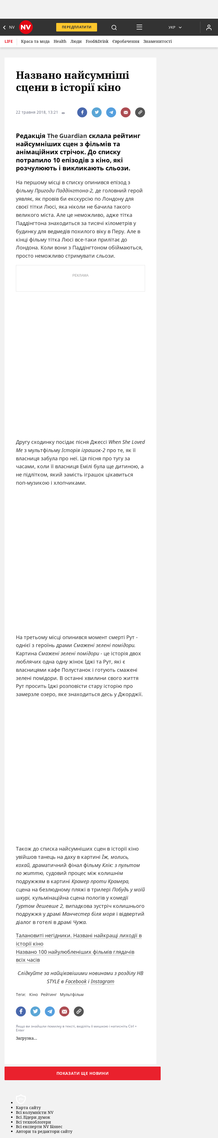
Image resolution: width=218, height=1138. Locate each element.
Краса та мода (35, 41)
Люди (76, 41)
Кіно (33, 994)
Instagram (102, 981)
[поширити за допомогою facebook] (82, 112)
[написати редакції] (126, 112)
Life (9, 41)
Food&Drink (97, 41)
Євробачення (125, 41)
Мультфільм (71, 994)
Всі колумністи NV (34, 1112)
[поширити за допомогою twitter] (97, 112)
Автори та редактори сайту (44, 1131)
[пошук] (114, 27)
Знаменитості (157, 41)
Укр (172, 27)
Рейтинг (49, 994)
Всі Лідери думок (33, 1117)
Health (60, 41)
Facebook (76, 981)
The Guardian (68, 135)
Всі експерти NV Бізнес (39, 1126)
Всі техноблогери (33, 1122)
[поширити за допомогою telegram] (111, 112)
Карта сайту (28, 1107)
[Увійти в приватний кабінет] (209, 27)
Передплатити (76, 27)
